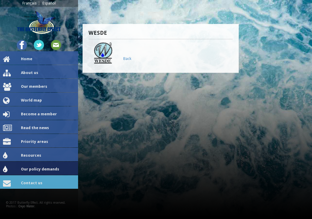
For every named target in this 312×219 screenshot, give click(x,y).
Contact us (22, 183)
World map (22, 101)
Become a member (30, 114)
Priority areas (25, 142)
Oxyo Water (26, 206)
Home (17, 59)
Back (127, 58)
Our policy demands (31, 169)
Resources (22, 156)
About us (20, 73)
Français (29, 3)
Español (49, 3)
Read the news (26, 128)
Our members (25, 87)
